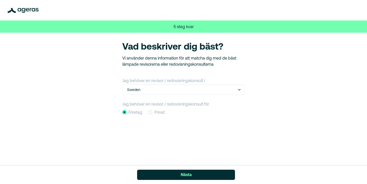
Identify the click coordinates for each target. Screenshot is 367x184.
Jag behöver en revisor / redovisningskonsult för (165, 104)
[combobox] (127, 90)
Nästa (186, 174)
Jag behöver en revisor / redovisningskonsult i (163, 80)
